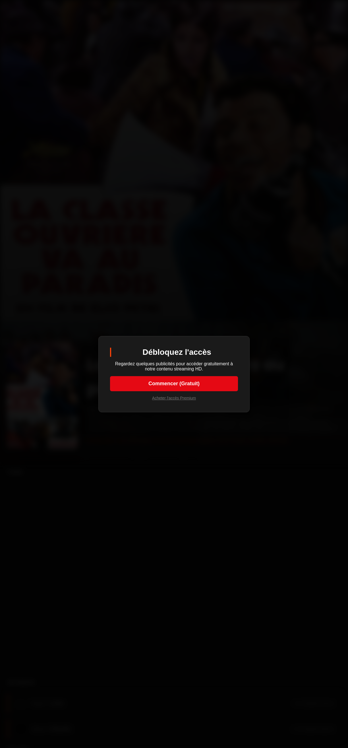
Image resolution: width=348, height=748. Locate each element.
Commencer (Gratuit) (174, 383)
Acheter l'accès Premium (174, 398)
